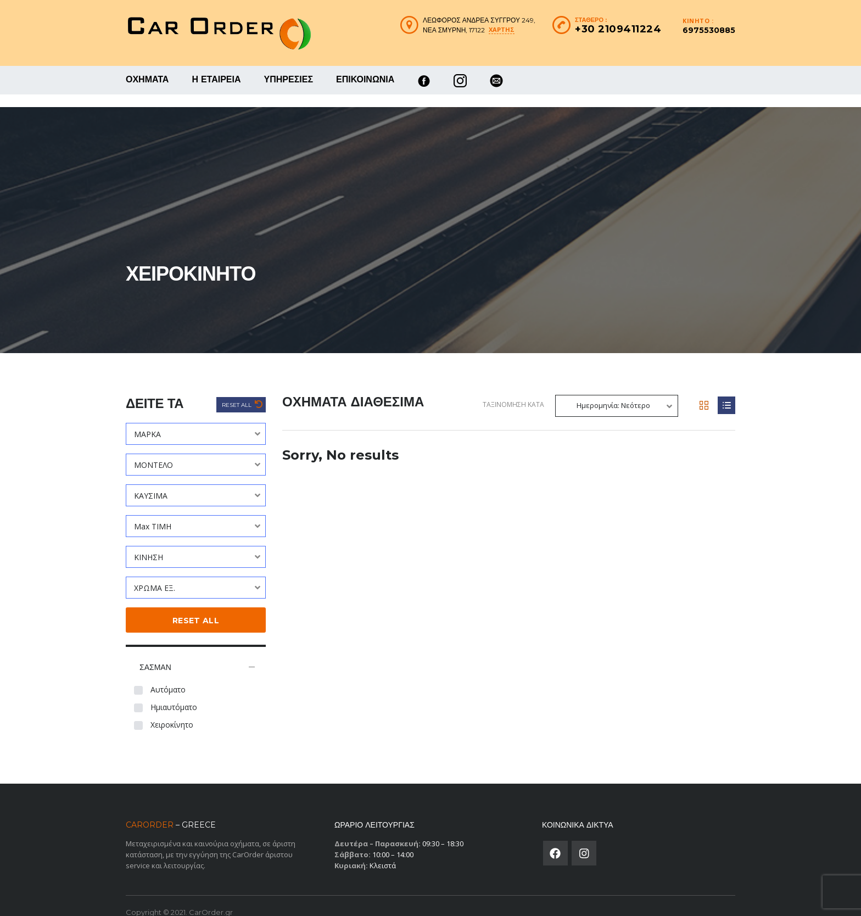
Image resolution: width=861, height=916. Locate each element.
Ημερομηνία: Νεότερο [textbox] (613, 393)
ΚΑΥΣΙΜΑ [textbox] (150, 483)
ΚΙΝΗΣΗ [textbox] (148, 544)
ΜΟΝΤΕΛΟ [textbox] (153, 452)
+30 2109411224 (618, 29)
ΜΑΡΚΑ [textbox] (147, 421)
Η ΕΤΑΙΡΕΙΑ (216, 79)
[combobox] (196, 421)
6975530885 (709, 30)
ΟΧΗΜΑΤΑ (147, 79)
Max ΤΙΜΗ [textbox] (152, 514)
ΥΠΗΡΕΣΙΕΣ (288, 79)
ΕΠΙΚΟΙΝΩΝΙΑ (365, 79)
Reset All (237, 392)
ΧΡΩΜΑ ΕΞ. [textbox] (154, 575)
